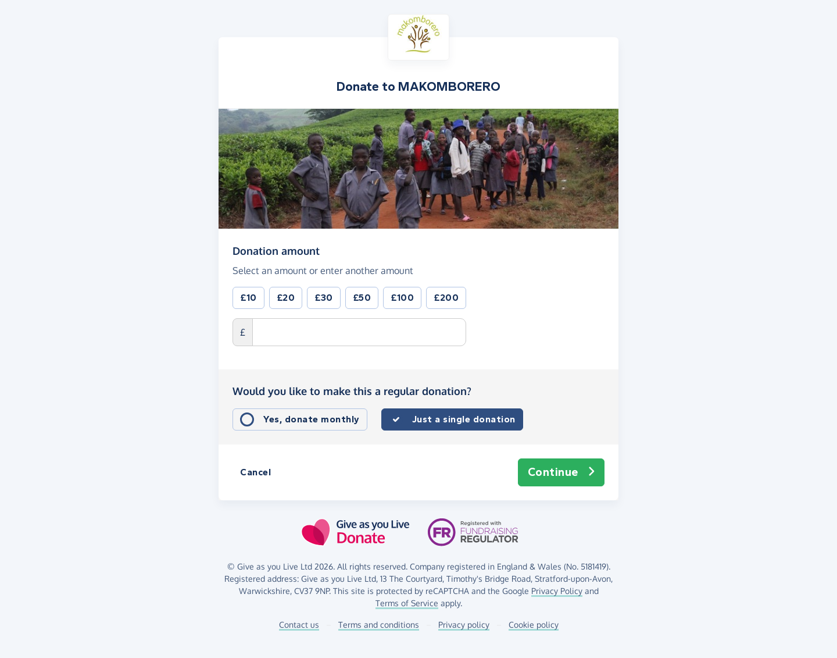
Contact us (299, 624)
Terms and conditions (378, 624)
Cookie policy (534, 624)
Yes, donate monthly (311, 419)
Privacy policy (463, 624)
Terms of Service (406, 603)
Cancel (255, 472)
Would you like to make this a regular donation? (352, 391)
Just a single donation (464, 419)
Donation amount (276, 250)
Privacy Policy (556, 591)
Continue (561, 472)
